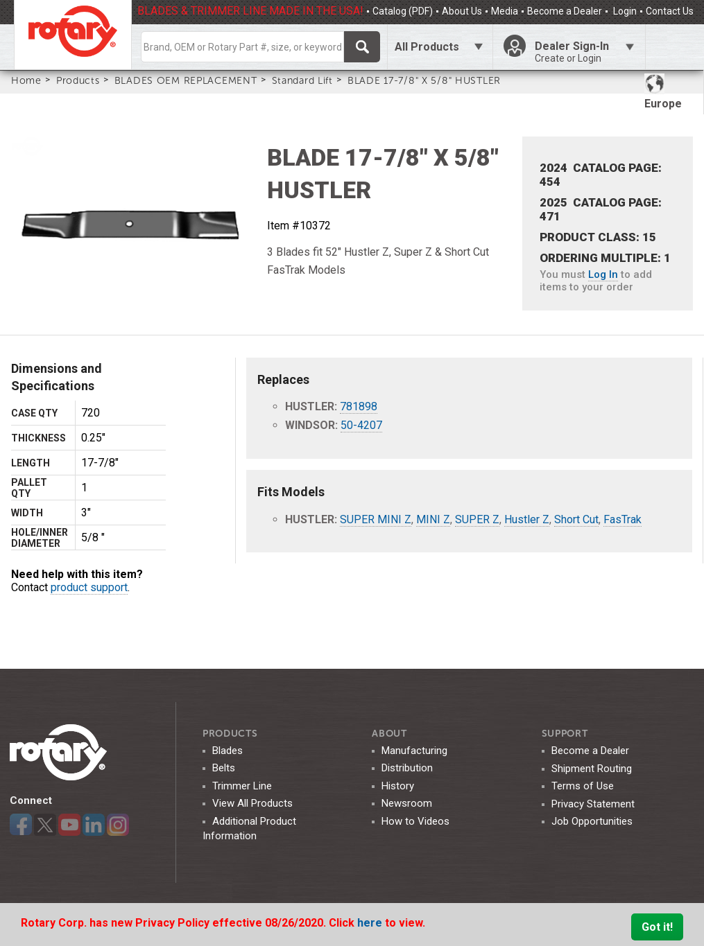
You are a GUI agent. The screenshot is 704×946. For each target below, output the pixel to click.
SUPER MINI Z (375, 519)
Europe (663, 91)
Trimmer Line (242, 786)
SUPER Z (477, 519)
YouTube (69, 825)
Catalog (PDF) (402, 11)
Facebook (21, 825)
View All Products (252, 803)
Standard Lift (302, 80)
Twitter (45, 825)
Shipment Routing (591, 768)
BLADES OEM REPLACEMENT (185, 80)
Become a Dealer (564, 11)
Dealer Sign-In (585, 52)
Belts (223, 768)
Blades (227, 750)
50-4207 (361, 425)
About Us (462, 11)
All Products (427, 46)
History (397, 786)
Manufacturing (414, 750)
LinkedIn (94, 825)
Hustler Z (526, 519)
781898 (358, 406)
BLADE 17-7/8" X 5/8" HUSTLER (424, 80)
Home (26, 80)
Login (624, 11)
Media (504, 11)
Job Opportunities (592, 821)
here (371, 922)
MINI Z (433, 519)
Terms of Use (582, 786)
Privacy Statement (593, 804)
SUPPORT (565, 733)
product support (89, 587)
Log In (603, 274)
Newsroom (406, 803)
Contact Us (670, 11)
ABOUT (389, 733)
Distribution (407, 768)
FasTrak (622, 519)
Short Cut (576, 519)
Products (78, 80)
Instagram (118, 825)
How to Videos (415, 821)
